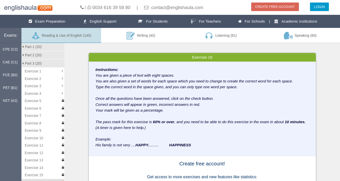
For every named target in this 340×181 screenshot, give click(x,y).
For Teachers (206, 21)
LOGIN (319, 7)
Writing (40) (141, 35)
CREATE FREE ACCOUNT (275, 7)
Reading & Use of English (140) (61, 35)
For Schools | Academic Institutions (277, 21)
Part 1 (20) (32, 47)
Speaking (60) (300, 35)
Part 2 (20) (32, 55)
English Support (99, 21)
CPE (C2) (10, 49)
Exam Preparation (47, 21)
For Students (152, 21)
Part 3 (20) (32, 63)
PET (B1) (10, 88)
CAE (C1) (10, 62)
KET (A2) (10, 101)
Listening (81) (220, 35)
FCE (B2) (10, 75)
